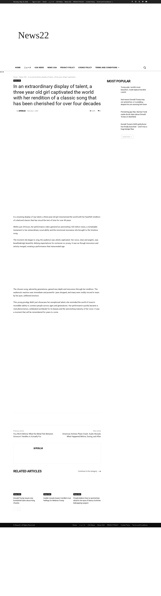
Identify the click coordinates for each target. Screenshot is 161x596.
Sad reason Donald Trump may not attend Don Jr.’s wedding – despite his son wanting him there (134, 102)
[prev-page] (14, 576)
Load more (127, 137)
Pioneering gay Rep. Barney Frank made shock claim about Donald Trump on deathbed (134, 114)
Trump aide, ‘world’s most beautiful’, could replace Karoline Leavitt (133, 89)
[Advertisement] (101, 35)
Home (15, 77)
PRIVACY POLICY (112, 593)
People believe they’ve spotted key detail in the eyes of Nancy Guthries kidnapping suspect (85, 568)
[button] (145, 67)
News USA (23, 77)
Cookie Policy (125, 593)
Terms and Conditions (140, 593)
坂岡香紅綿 (22, 111)
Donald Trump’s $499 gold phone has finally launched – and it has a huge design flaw (134, 126)
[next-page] (19, 576)
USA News (91, 593)
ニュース (82, 593)
